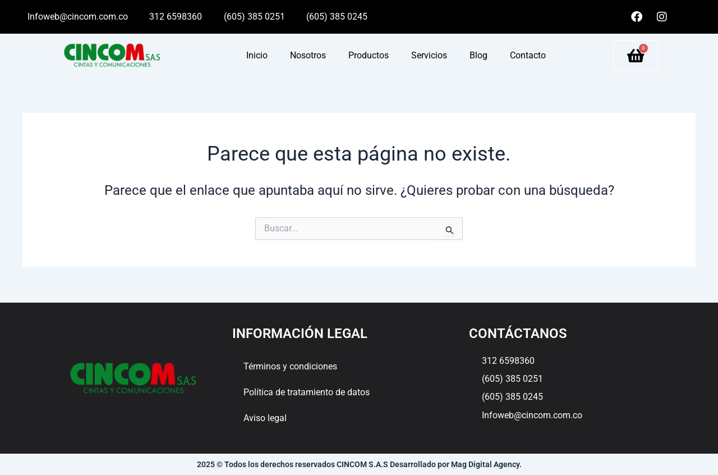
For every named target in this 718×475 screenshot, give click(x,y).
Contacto (528, 55)
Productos (368, 55)
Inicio (257, 55)
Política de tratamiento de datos (306, 392)
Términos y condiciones (290, 366)
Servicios (429, 55)
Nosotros (308, 55)
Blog (478, 55)
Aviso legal (265, 418)
